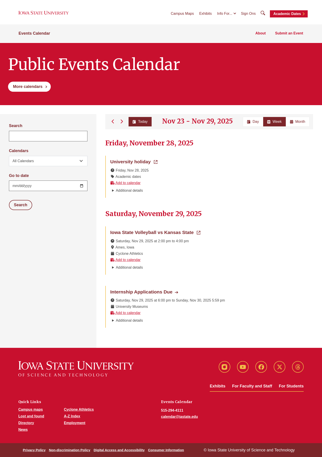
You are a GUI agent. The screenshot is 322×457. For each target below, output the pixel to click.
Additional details (129, 190)
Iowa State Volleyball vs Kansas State (155, 232)
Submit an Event (289, 34)
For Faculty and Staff (252, 386)
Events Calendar (34, 34)
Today (139, 121)
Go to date (19, 175)
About (261, 34)
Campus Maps (182, 14)
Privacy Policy (34, 450)
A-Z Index (72, 416)
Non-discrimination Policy (69, 450)
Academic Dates (287, 14)
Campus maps (30, 409)
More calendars (27, 86)
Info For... (224, 14)
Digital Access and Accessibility (119, 450)
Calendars (18, 151)
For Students (291, 386)
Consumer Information (166, 450)
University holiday (133, 161)
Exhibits (205, 14)
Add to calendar (125, 183)
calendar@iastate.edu (179, 417)
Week (274, 121)
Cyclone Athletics (79, 409)
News (23, 429)
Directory (26, 423)
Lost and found (31, 416)
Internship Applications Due (141, 291)
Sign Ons (248, 14)
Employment (74, 423)
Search (15, 125)
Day (253, 121)
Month (297, 121)
